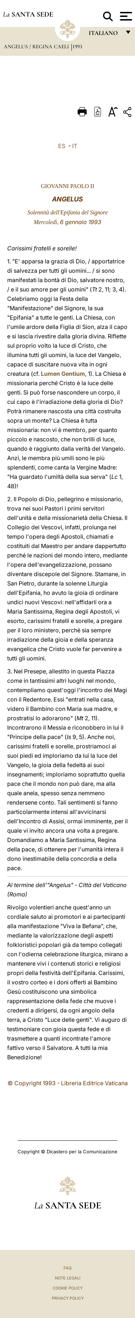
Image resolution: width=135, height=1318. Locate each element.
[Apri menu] (125, 16)
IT (74, 146)
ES (61, 146)
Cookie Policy (68, 1288)
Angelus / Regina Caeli (37, 46)
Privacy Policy (68, 1298)
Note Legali (67, 1278)
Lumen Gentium (63, 373)
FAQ (67, 1267)
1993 (77, 46)
